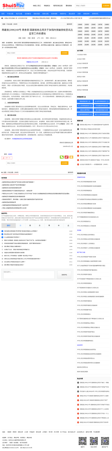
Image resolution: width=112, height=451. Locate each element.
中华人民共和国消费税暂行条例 (86, 204)
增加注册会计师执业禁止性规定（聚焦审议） (44, 18)
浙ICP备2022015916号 (26, 447)
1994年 (80, 24)
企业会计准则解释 (82, 68)
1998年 (107, 24)
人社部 (26, 432)
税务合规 (45, 13)
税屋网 (4, 437)
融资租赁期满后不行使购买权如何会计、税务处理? (17, 190)
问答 (79, 13)
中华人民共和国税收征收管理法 (86, 349)
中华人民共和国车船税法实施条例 (87, 305)
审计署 (50, 432)
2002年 (100, 28)
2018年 (80, 41)
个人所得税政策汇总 (85, 105)
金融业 (10, 154)
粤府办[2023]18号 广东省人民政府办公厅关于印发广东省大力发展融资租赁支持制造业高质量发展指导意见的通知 (35, 193)
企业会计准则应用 (82, 63)
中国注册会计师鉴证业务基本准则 (90, 129)
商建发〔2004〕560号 (59, 66)
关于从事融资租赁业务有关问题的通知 (38, 66)
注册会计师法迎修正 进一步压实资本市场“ (16, 18)
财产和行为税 (81, 252)
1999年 (80, 28)
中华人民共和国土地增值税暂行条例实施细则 (90, 296)
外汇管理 (56, 432)
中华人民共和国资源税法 (84, 283)
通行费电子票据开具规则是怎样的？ (14, 265)
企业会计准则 (81, 59)
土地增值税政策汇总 (85, 114)
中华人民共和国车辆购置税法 (86, 212)
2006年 (15, 24)
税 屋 (24, 38)
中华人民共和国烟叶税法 (84, 310)
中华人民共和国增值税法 (84, 190)
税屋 (3, 24)
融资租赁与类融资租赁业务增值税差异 (13, 196)
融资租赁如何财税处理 (9, 202)
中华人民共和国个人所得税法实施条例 (88, 248)
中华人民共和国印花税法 (84, 274)
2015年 (93, 38)
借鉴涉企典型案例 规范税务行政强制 (14, 252)
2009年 (80, 34)
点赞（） (8, 158)
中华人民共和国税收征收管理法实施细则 (89, 354)
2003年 (107, 28)
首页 (2, 13)
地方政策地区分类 (102, 110)
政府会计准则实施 (82, 90)
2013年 (80, 38)
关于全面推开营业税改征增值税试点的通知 (90, 199)
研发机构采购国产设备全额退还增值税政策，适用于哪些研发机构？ (23, 243)
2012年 (107, 34)
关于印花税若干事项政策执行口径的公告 (89, 279)
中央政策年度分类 (102, 105)
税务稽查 (54, 13)
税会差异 (72, 13)
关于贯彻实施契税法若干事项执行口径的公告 (90, 318)
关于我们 (10, 437)
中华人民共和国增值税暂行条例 (86, 181)
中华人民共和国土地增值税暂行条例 (88, 292)
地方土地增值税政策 (102, 114)
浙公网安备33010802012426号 (10, 447)
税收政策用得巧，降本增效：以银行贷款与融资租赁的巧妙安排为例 (22, 199)
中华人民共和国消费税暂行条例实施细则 (89, 208)
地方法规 (19, 13)
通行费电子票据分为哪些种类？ (13, 246)
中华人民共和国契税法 (84, 314)
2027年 (107, 44)
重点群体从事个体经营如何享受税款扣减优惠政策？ (18, 234)
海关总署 (38, 432)
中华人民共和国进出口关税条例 (86, 226)
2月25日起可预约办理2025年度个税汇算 (71, 18)
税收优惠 (37, 13)
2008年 (107, 31)
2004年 (80, 31)
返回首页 (69, 24)
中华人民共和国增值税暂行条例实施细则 (89, 186)
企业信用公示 (80, 432)
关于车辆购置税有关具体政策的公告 (88, 217)
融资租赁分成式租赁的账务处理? (12, 188)
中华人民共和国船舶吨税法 (85, 340)
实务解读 (28, 13)
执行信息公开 (71, 432)
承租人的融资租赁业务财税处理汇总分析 (14, 208)
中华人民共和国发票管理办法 (86, 358)
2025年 (93, 44)
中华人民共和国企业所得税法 (86, 234)
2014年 (87, 38)
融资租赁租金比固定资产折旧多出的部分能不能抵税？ (18, 182)
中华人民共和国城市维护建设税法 (87, 270)
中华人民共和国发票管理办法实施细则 (88, 363)
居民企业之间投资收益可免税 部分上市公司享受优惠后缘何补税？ (22, 258)
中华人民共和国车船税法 (84, 301)
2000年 (87, 28)
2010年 (93, 34)
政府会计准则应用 (82, 81)
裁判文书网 (89, 432)
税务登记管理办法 (82, 367)
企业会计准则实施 (82, 72)
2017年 (107, 38)
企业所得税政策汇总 (102, 101)
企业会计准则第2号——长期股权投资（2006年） (94, 164)
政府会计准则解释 (82, 85)
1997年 (100, 24)
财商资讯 (95, 13)
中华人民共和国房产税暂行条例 (86, 257)
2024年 (87, 44)
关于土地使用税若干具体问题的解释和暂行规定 (91, 265)
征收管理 (80, 345)
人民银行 (44, 432)
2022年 (107, 41)
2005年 (87, 31)
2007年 (100, 31)
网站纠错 (29, 437)
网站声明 (16, 437)
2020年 (93, 41)
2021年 (100, 41)
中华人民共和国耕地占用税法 (86, 323)
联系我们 (22, 437)
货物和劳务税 (81, 177)
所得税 (79, 230)
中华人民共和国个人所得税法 (86, 243)
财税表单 (86, 13)
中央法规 (10, 13)
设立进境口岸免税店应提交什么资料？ (14, 262)
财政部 (9, 432)
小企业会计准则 (82, 54)
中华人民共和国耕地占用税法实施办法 (88, 327)
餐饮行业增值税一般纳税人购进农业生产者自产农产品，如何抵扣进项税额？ (25, 240)
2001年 (93, 28)
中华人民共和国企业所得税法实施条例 (88, 239)
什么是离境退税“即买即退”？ (12, 237)
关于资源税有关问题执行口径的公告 (88, 287)
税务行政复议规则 (82, 371)
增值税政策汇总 (85, 101)
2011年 (100, 34)
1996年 (93, 24)
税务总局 (20, 432)
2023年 (80, 44)
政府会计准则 (81, 76)
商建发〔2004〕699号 (46, 68)
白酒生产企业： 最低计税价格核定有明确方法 (16, 249)
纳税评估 (63, 13)
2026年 (100, 44)
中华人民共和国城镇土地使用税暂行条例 (89, 261)
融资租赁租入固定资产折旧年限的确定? (14, 185)
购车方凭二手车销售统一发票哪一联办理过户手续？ (18, 255)
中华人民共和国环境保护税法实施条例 (88, 336)
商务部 (14, 432)
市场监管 (31, 432)
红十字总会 (63, 432)
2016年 (100, 38)
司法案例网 (96, 432)
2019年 (87, 41)
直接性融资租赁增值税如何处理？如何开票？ (15, 205)
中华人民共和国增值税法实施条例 (87, 195)
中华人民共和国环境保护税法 (86, 332)
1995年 (87, 24)
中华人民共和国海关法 (84, 221)
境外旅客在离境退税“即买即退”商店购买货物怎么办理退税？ (21, 231)
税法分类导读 (85, 110)
